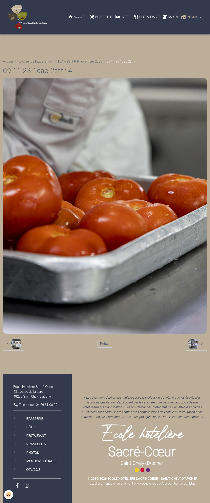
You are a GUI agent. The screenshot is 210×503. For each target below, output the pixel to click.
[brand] (28, 17)
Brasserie (101, 16)
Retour (105, 344)
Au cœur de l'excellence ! (35, 61)
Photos (32, 453)
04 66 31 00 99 (46, 405)
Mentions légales (41, 461)
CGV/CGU (33, 470)
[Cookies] (8, 494)
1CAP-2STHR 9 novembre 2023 (80, 61)
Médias (190, 16)
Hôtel (122, 16)
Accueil (77, 16)
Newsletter (36, 444)
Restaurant (146, 16)
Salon (170, 16)
